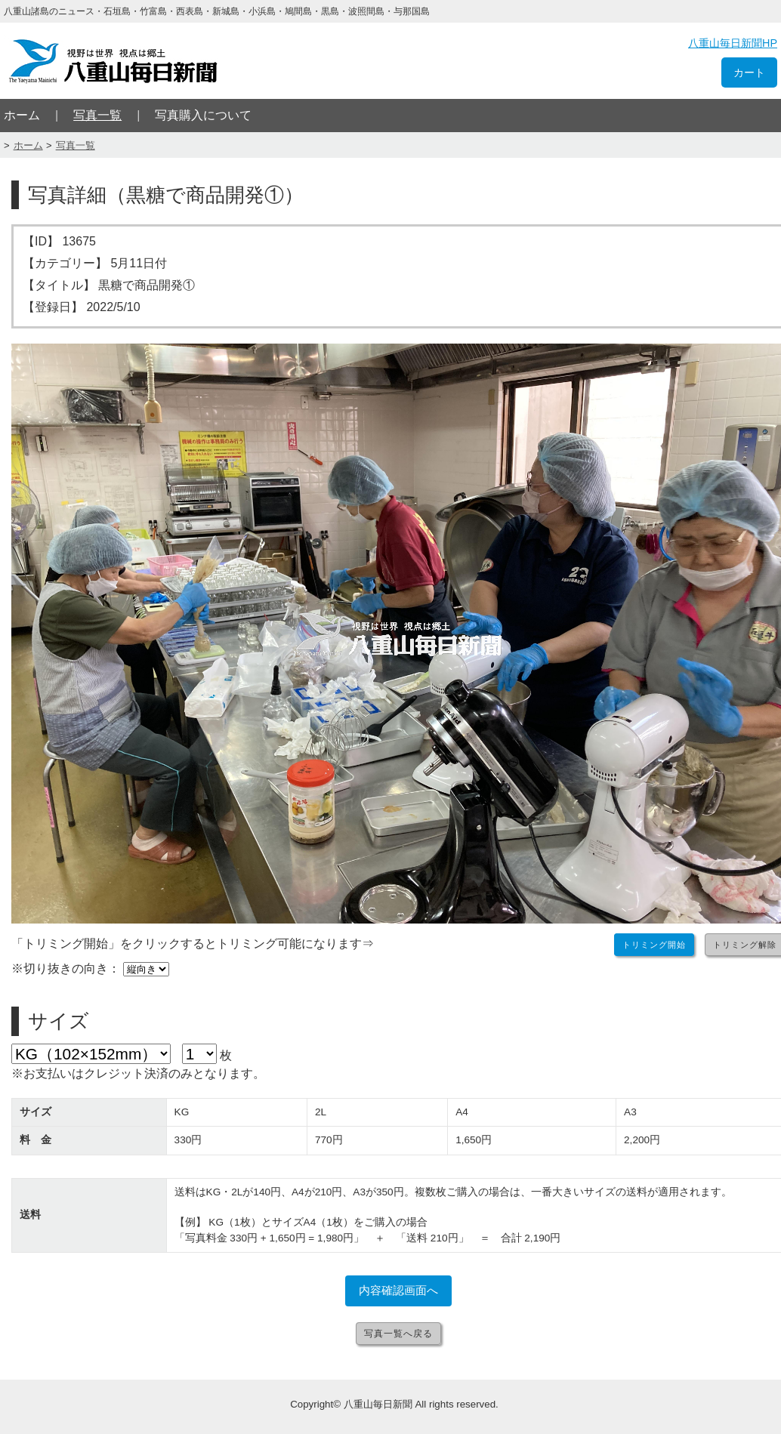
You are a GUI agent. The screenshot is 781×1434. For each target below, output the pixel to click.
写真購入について (203, 115)
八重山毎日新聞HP (732, 43)
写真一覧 (97, 115)
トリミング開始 (654, 944)
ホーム (22, 115)
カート (749, 72)
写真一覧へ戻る (398, 1333)
